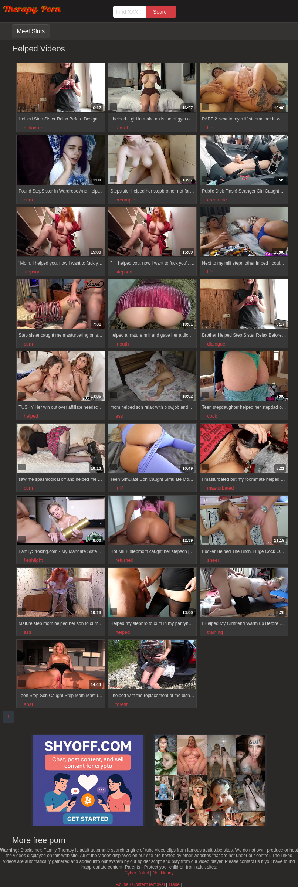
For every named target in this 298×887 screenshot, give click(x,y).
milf (119, 488)
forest (121, 704)
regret (121, 127)
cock (212, 416)
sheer (213, 560)
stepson (32, 272)
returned (124, 560)
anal (28, 704)
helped (31, 416)
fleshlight (33, 560)
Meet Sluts (31, 31)
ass (119, 416)
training (215, 632)
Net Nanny (163, 873)
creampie (125, 200)
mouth (122, 344)
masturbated (220, 488)
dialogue (33, 127)
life (210, 127)
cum (28, 200)
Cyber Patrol (136, 873)
